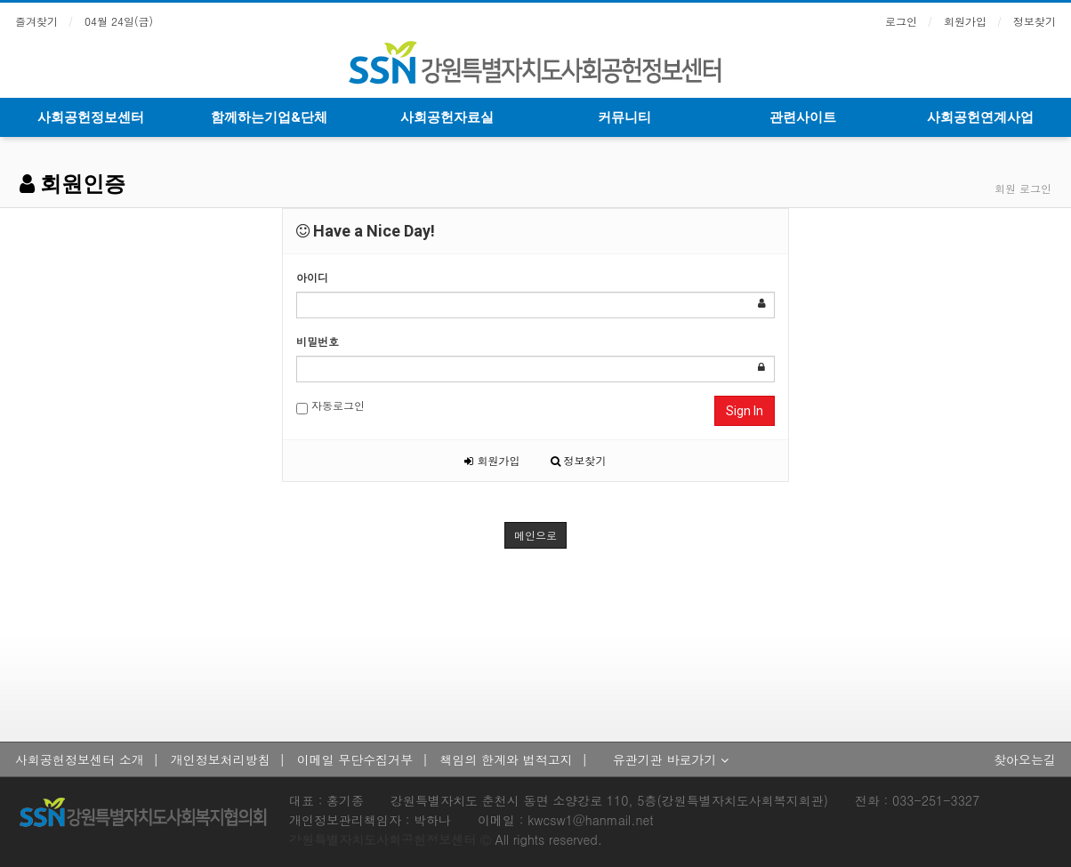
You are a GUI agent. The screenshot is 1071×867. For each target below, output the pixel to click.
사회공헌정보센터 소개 (79, 759)
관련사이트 (802, 117)
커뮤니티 (624, 117)
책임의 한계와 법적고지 (505, 759)
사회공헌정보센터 (90, 117)
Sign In (744, 411)
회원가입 (965, 20)
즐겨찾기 (36, 20)
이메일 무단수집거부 (355, 759)
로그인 (901, 20)
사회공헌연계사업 (980, 117)
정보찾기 (1034, 20)
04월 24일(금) (119, 20)
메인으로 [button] (535, 534)
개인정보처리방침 (220, 759)
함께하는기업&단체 (269, 117)
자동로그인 (330, 405)
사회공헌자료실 (447, 117)
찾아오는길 (1025, 759)
